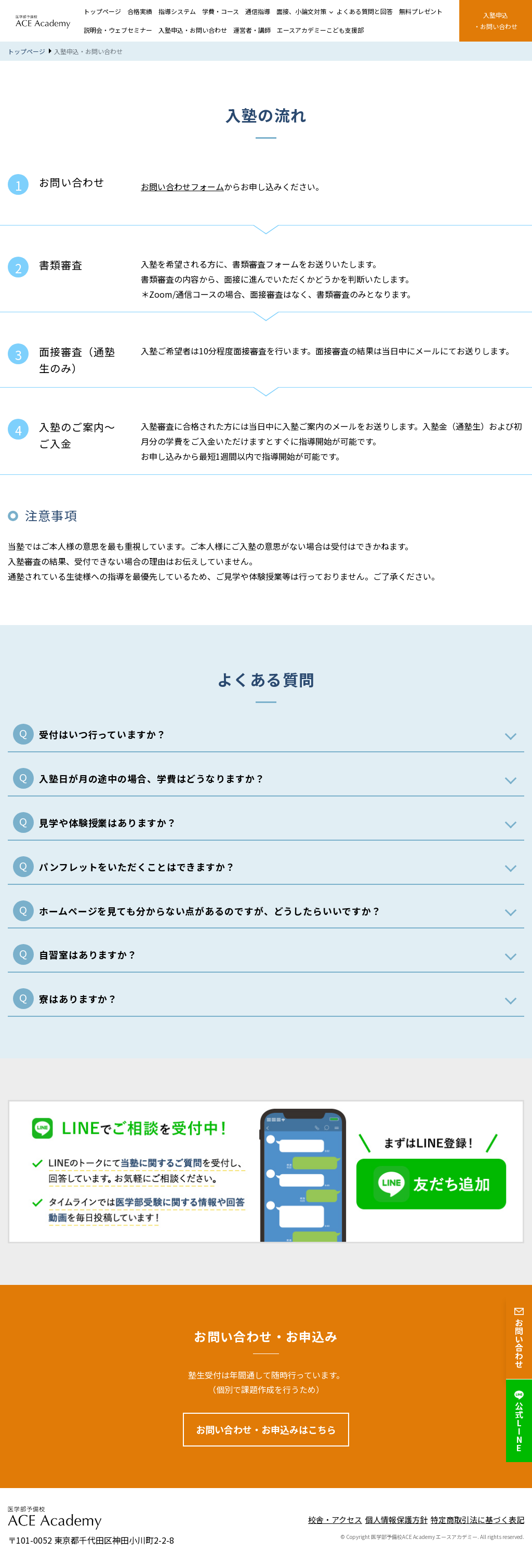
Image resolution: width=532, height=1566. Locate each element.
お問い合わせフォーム (182, 186)
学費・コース (220, 11)
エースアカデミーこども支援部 (320, 29)
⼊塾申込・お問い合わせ (495, 20)
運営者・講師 (252, 29)
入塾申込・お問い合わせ (192, 29)
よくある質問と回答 (365, 11)
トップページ (102, 11)
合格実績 (139, 11)
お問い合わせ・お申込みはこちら (266, 1429)
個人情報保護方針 (396, 1519)
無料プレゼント (421, 11)
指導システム (177, 11)
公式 (519, 1421)
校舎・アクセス (335, 1519)
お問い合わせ (519, 1337)
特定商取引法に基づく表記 (477, 1519)
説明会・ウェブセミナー (118, 29)
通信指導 (257, 11)
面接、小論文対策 (301, 11)
